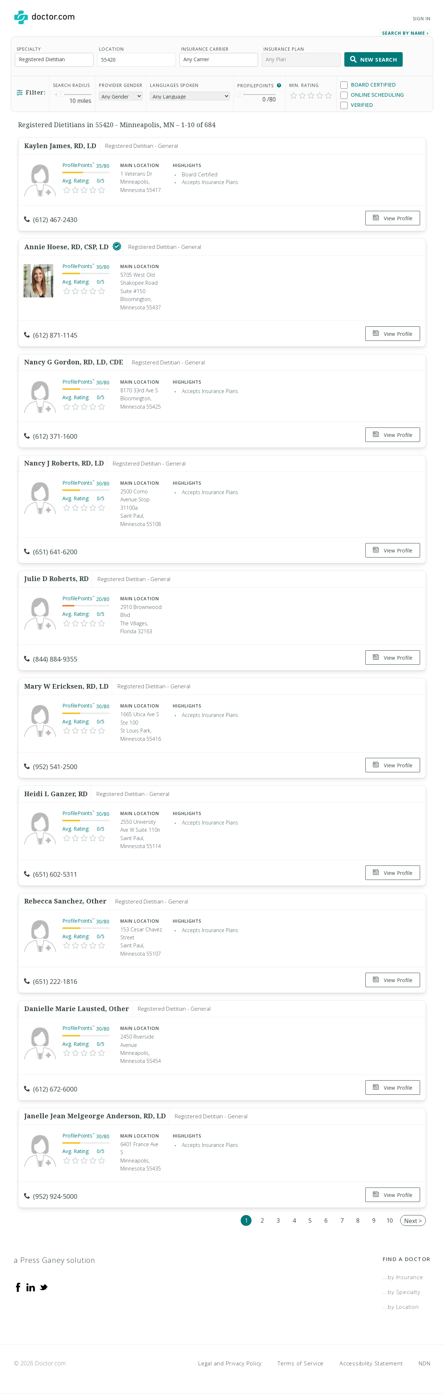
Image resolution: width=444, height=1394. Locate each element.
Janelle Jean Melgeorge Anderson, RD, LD (95, 1115)
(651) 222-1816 (50, 981)
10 (389, 1220)
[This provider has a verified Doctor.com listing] (116, 246)
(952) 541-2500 (50, 766)
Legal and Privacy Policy (230, 1363)
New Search (373, 59)
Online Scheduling (372, 95)
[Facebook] (18, 1286)
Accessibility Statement (371, 1363)
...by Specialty (401, 1291)
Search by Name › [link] (405, 33)
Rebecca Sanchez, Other (65, 901)
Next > (413, 1221)
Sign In (421, 19)
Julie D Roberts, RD (56, 578)
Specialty (29, 49)
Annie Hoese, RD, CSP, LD (67, 246)
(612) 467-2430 (50, 219)
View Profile (392, 218)
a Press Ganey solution (54, 1260)
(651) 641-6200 (50, 551)
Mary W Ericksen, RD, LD (66, 686)
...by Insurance (403, 1277)
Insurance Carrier (205, 49)
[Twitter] (43, 1286)
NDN (424, 1363)
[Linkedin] (30, 1286)
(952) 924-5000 (50, 1196)
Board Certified (368, 85)
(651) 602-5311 (50, 874)
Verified (356, 105)
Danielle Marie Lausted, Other (76, 1008)
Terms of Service (301, 1363)
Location (111, 49)
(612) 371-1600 (50, 436)
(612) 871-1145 (50, 335)
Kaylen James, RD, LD (60, 145)
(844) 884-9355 (50, 659)
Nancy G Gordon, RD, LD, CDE (73, 362)
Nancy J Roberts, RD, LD (64, 463)
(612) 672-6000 (50, 1089)
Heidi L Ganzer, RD (56, 793)
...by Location (401, 1306)
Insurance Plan (284, 49)
